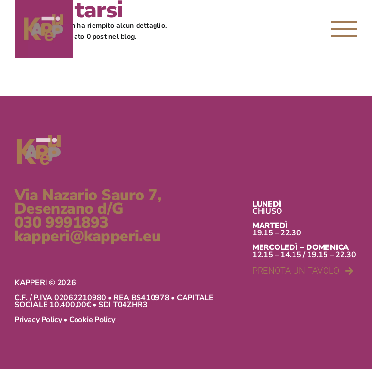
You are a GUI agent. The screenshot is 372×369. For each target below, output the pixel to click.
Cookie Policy (92, 319)
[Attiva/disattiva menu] (344, 29)
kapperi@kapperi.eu (87, 236)
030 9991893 (61, 223)
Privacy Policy (38, 319)
